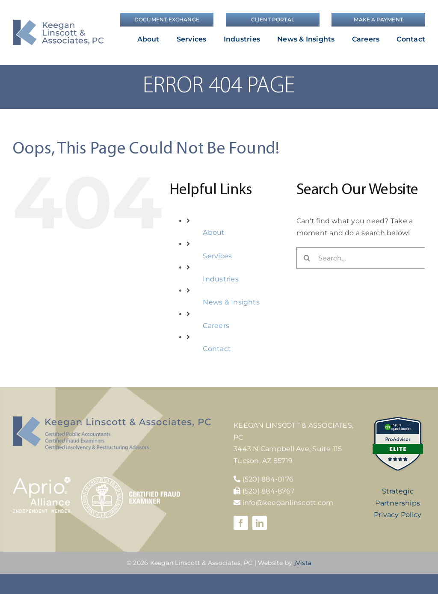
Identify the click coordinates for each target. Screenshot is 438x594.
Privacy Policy (397, 515)
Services (217, 256)
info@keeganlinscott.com (283, 503)
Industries (220, 279)
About (214, 232)
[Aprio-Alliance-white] (42, 480)
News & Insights (231, 302)
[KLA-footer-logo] (112, 419)
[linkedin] (259, 523)
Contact (217, 349)
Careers (216, 326)
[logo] (58, 23)
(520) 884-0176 (268, 479)
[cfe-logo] (130, 480)
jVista (302, 563)
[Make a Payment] (378, 20)
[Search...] (360, 258)
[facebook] (241, 523)
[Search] (307, 258)
